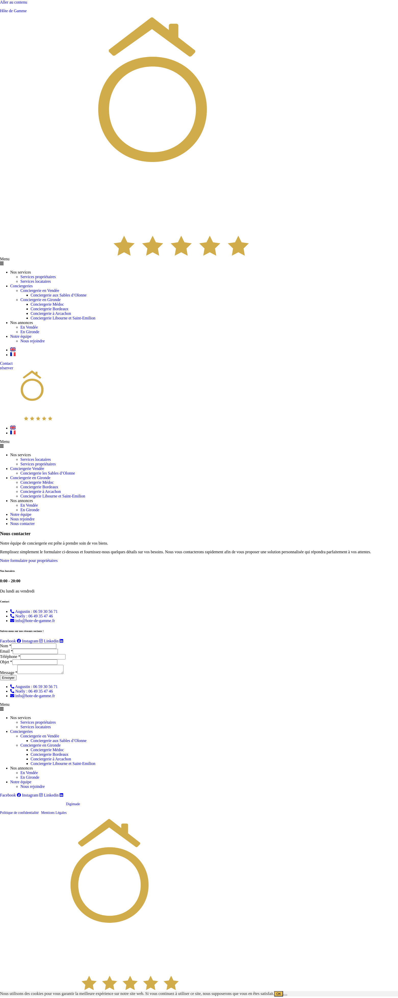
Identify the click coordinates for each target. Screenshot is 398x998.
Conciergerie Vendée (27, 468)
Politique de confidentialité (19, 814)
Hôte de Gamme (13, 11)
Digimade (73, 805)
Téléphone (10, 656)
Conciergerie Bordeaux (50, 309)
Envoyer (8, 679)
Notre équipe (20, 336)
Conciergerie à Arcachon (51, 313)
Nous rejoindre (32, 341)
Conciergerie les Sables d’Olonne (47, 473)
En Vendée (29, 327)
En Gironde (29, 332)
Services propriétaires (38, 277)
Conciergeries (21, 286)
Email (6, 651)
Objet (6, 662)
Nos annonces (21, 322)
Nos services (20, 272)
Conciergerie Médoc (47, 304)
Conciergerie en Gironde (40, 300)
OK (278, 995)
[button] (199, 261)
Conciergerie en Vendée (39, 290)
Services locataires (35, 281)
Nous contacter (22, 523)
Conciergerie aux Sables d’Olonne (59, 295)
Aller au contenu (13, 2)
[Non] (285, 996)
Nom (5, 646)
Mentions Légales (54, 814)
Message (8, 674)
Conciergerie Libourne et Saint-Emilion (63, 318)
